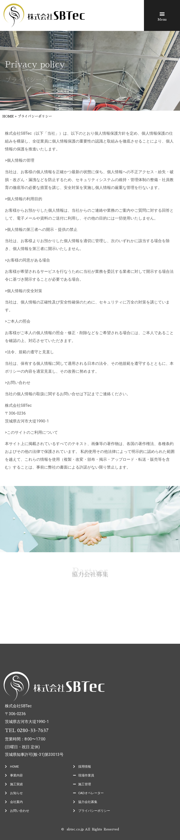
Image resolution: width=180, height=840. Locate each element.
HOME (8, 116)
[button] (162, 14)
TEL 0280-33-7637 (27, 730)
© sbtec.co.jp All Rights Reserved (90, 829)
